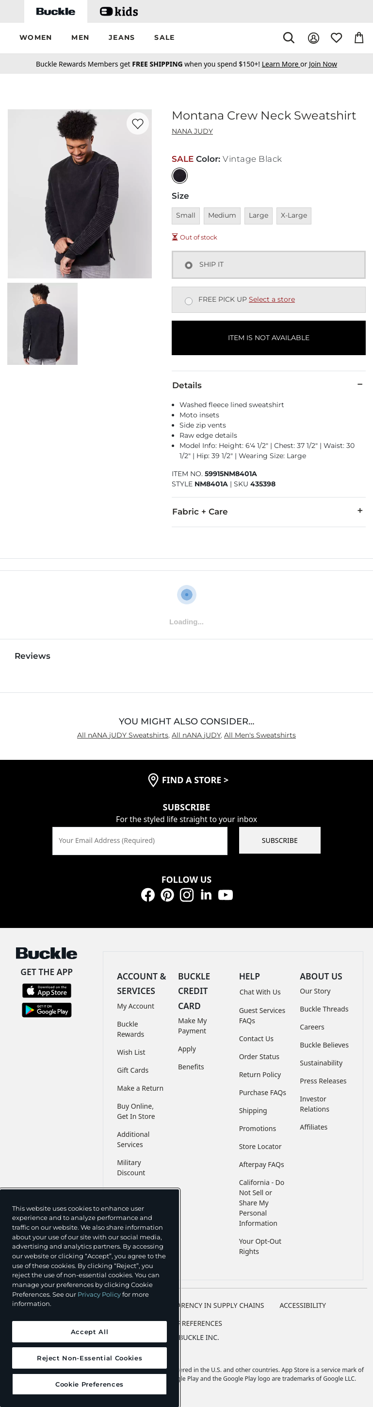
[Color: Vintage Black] (179, 175)
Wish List (131, 1052)
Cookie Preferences (186, 1323)
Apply (187, 1048)
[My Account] (313, 38)
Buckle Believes (324, 1044)
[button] (36, 38)
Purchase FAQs (262, 1092)
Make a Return (140, 1088)
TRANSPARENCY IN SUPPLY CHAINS (208, 1305)
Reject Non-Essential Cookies (89, 1358)
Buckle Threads (324, 1008)
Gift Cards (132, 1070)
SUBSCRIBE (280, 840)
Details (268, 384)
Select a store (272, 299)
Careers (312, 1026)
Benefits (191, 1066)
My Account (135, 1006)
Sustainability (321, 1062)
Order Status (259, 1056)
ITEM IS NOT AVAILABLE (268, 337)
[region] (89, 1298)
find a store (195, 780)
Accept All (90, 1332)
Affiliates (313, 1127)
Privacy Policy (99, 1294)
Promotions (257, 1128)
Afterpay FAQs (261, 1164)
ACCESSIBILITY (302, 1305)
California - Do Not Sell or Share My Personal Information (262, 1203)
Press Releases (323, 1080)
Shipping (253, 1110)
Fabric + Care (268, 511)
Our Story (315, 990)
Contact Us (256, 1038)
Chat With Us (260, 991)
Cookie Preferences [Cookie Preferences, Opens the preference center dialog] (89, 1384)
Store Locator (260, 1146)
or (285, 64)
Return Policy (260, 1074)
